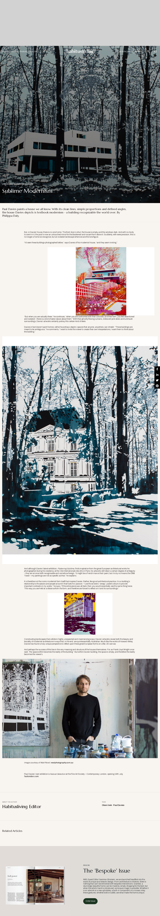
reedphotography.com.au (62, 763)
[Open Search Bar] (148, 51)
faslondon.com (31, 776)
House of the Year (123, 51)
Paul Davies (118, 805)
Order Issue (90, 901)
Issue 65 (138, 51)
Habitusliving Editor (24, 184)
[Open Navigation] (155, 51)
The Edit (33, 51)
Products (23, 51)
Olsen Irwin (107, 805)
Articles (14, 51)
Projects (5, 51)
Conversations (8, 184)
